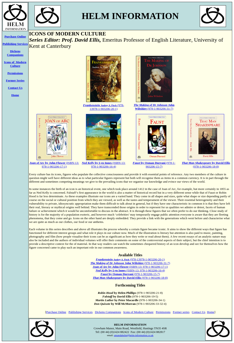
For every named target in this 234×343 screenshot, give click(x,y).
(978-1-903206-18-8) (206, 164)
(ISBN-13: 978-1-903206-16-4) (103, 164)
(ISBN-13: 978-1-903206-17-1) (130, 266)
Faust (104, 274)
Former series (181, 312)
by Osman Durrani (121, 274)
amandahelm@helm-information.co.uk (134, 335)
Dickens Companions (15, 53)
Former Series (15, 80)
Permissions (163, 312)
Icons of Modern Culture (15, 64)
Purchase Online (56, 312)
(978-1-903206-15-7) (154, 164)
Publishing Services (15, 44)
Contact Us (15, 87)
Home (15, 95)
